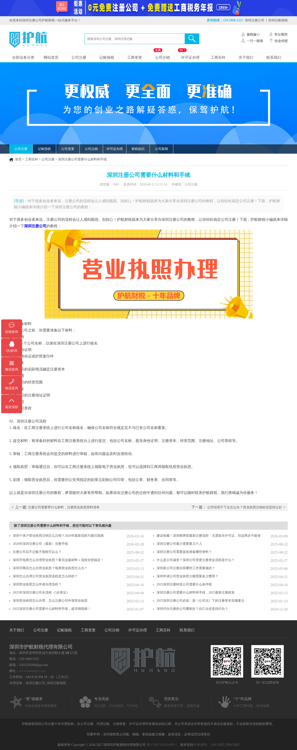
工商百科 (218, 57)
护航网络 (200, 745)
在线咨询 (11, 332)
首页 (18, 159)
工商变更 (134, 57)
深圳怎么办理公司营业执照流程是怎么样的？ (45, 576)
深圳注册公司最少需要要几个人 (179, 543)
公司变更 (67, 149)
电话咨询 (11, 388)
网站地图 (232, 745)
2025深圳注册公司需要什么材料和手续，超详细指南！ (52, 608)
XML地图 (217, 745)
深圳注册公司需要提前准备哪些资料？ (184, 552)
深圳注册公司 (254, 20)
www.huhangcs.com (32, 671)
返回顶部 (11, 407)
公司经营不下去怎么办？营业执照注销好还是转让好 (244, 507)
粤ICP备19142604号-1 (162, 745)
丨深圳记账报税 (276, 20)
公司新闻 (161, 149)
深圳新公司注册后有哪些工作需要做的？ (186, 568)
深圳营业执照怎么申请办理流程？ (37, 584)
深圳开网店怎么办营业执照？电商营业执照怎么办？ (50, 568)
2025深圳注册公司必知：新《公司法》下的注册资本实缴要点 (200, 600)
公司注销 (162, 57)
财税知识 (138, 149)
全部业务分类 (23, 57)
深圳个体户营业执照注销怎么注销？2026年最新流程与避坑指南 (58, 535)
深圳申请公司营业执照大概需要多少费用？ (187, 576)
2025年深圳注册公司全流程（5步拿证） (41, 592)
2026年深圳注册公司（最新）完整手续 (40, 543)
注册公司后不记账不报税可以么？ (37, 552)
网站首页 (51, 57)
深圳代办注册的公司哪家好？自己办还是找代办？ (192, 608)
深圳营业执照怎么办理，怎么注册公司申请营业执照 (50, 600)
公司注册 (78, 57)
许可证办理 (190, 57)
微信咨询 (11, 369)
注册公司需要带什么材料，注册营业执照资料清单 (64, 507)
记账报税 (106, 57)
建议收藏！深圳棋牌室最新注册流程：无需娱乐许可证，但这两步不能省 (209, 535)
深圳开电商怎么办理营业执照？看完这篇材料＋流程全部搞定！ (58, 560)
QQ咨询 (11, 350)
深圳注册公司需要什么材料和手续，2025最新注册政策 (196, 592)
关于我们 (246, 57)
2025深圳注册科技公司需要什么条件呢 (184, 584)
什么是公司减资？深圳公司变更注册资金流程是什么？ (196, 560)
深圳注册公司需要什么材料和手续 (82, 159)
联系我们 (273, 57)
